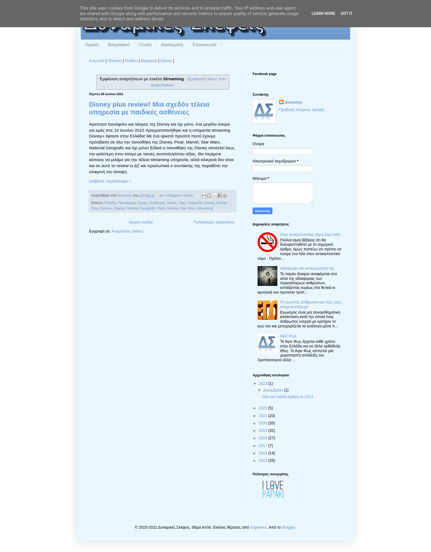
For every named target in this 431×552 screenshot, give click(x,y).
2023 (263, 383)
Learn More (323, 13)
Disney (166, 61)
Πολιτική (115, 61)
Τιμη (182, 203)
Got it (346, 13)
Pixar (161, 208)
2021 (263, 415)
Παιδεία (131, 61)
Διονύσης (293, 102)
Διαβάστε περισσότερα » (110, 181)
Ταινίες (172, 203)
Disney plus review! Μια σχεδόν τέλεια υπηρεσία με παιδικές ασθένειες (149, 108)
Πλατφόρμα (127, 203)
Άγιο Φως (288, 336)
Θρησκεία (149, 61)
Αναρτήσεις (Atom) (127, 231)
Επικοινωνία (204, 44)
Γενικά (145, 44)
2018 (263, 438)
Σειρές (142, 203)
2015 (263, 460)
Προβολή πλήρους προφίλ (301, 109)
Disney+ (106, 208)
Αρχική (92, 44)
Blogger (288, 527)
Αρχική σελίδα (141, 222)
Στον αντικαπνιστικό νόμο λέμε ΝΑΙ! (310, 234)
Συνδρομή (157, 203)
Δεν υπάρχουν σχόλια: (177, 195)
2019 (263, 430)
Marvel (119, 208)
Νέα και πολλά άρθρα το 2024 (287, 396)
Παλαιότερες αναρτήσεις (214, 222)
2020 (263, 423)
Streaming (205, 208)
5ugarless (258, 527)
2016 (263, 453)
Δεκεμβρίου (273, 390)
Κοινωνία (96, 61)
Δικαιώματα (172, 44)
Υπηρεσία (194, 203)
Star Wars (187, 208)
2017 (263, 445)
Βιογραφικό (119, 44)
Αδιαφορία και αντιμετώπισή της (307, 268)
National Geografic (141, 208)
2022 (263, 408)
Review (172, 208)
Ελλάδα (110, 203)
